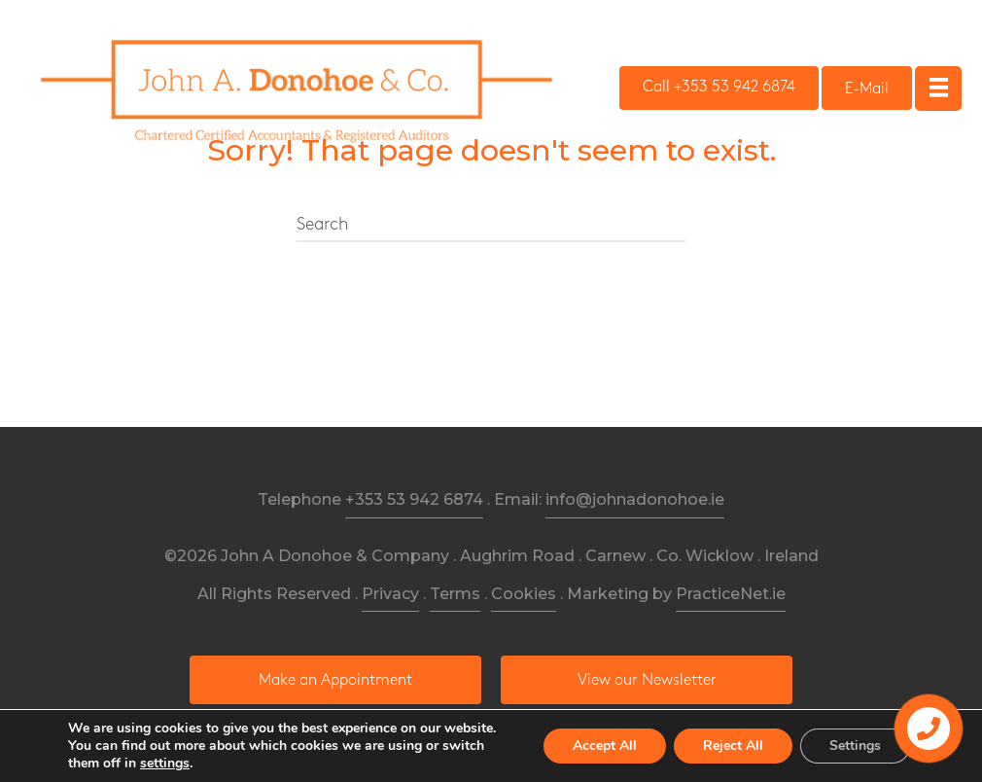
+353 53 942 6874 (414, 499)
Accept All (605, 745)
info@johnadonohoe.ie (634, 499)
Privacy (390, 594)
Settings (855, 745)
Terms (455, 594)
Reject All (733, 745)
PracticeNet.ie (731, 594)
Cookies (523, 594)
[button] (719, 88)
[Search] (491, 225)
